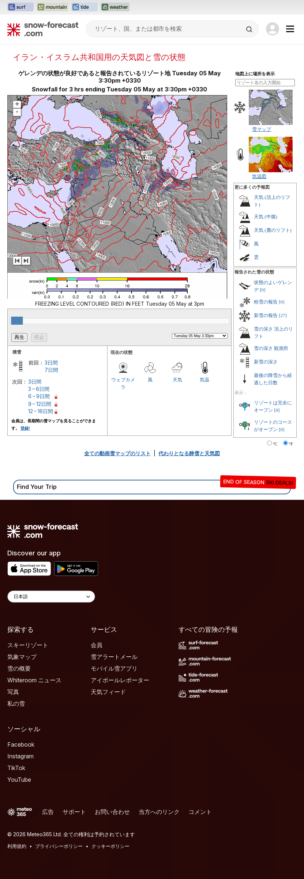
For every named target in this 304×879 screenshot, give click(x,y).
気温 (204, 379)
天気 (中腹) (265, 216)
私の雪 (16, 703)
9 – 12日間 (39, 404)
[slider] (17, 321)
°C (275, 443)
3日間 (51, 362)
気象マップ (22, 656)
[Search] (249, 29)
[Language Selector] (51, 597)
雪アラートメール (114, 656)
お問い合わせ (112, 811)
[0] (262, 290)
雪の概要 (19, 668)
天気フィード (108, 691)
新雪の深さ (266, 362)
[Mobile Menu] (290, 28)
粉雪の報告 (266, 302)
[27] (283, 315)
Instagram (20, 756)
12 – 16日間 (40, 411)
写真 (13, 691)
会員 (96, 645)
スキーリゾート (27, 645)
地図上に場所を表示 (255, 73)
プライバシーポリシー (59, 846)
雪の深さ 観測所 (271, 348)
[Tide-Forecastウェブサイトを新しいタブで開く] (84, 7)
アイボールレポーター (120, 680)
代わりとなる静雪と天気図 (189, 453)
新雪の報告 (266, 315)
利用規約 (16, 846)
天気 (177, 379)
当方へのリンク (159, 811)
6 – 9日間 (39, 396)
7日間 (51, 370)
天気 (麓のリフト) (273, 230)
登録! (25, 428)
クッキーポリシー (110, 846)
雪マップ (261, 129)
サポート (74, 811)
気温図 (259, 176)
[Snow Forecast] (42, 29)
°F (291, 443)
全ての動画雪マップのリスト (117, 453)
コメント (200, 811)
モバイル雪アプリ (114, 668)
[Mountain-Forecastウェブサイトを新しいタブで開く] (52, 7)
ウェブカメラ (123, 383)
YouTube (19, 779)
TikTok (16, 768)
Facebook (20, 744)
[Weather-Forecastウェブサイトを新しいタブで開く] (115, 7)
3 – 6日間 (38, 389)
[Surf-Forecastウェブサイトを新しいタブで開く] (20, 7)
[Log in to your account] (272, 28)
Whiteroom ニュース (34, 680)
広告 (48, 811)
